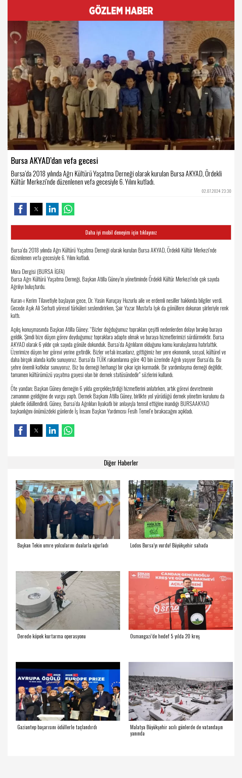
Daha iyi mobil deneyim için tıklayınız (121, 232)
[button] (20, 209)
